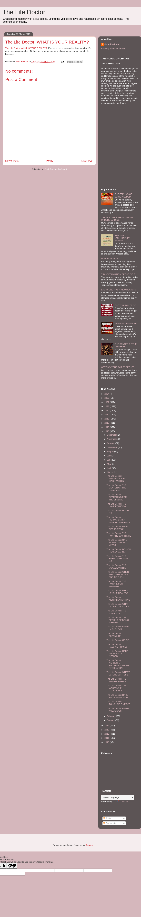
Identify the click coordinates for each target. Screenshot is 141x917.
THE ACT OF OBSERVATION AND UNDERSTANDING (117, 218)
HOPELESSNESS (110, 258)
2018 (107, 419)
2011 (107, 738)
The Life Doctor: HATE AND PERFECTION (117, 696)
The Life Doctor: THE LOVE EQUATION (116, 505)
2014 (107, 725)
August (110, 451)
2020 (107, 410)
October (111, 443)
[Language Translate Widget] (117, 797)
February (111, 716)
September (112, 447)
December (112, 435)
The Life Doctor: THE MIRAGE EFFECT (116, 680)
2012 (107, 734)
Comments (109, 823)
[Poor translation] (12, 866)
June (109, 460)
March (110, 472)
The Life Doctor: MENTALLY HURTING (118, 598)
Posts (107, 818)
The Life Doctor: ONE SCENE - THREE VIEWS (116, 542)
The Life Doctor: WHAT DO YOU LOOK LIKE (117, 605)
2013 (107, 730)
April (109, 468)
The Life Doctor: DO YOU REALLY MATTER (118, 550)
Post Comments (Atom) (56, 169)
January (111, 720)
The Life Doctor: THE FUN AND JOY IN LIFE (118, 534)
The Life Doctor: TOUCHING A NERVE (118, 703)
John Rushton (111, 44)
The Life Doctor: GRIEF (117, 640)
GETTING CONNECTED (126, 323)
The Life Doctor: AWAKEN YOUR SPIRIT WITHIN (115, 478)
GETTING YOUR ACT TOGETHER (117, 367)
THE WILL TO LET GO (125, 305)
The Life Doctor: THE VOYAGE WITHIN (116, 566)
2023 (107, 398)
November (112, 439)
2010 (107, 742)
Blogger (89, 845)
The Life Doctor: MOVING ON (114, 634)
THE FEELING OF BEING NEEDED (123, 195)
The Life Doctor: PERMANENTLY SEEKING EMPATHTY (118, 520)
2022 (107, 402)
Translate (120, 801)
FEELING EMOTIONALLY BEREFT (122, 238)
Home (49, 160)
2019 (107, 414)
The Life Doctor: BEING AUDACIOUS (117, 709)
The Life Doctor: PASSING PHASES (116, 645)
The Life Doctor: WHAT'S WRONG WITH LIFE (118, 673)
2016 (107, 427)
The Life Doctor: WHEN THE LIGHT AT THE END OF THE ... (117, 574)
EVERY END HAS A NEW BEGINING (119, 289)
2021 (107, 406)
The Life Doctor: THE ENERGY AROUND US (117, 558)
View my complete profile (113, 48)
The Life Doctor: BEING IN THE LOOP (117, 627)
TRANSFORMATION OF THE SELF (118, 274)
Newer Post (12, 160)
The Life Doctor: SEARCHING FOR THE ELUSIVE (116, 497)
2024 (107, 394)
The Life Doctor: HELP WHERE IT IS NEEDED (117, 653)
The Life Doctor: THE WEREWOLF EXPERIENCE (116, 688)
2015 (107, 431)
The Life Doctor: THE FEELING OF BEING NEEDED (117, 620)
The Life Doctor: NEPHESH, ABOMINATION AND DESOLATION (117, 664)
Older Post (87, 160)
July (109, 455)
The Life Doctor (24, 12)
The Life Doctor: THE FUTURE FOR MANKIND (116, 584)
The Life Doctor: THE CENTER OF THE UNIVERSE (116, 488)
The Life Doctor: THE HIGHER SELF (116, 612)
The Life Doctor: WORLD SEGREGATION (118, 527)
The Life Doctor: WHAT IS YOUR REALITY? (26, 48)
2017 (107, 423)
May (109, 464)
